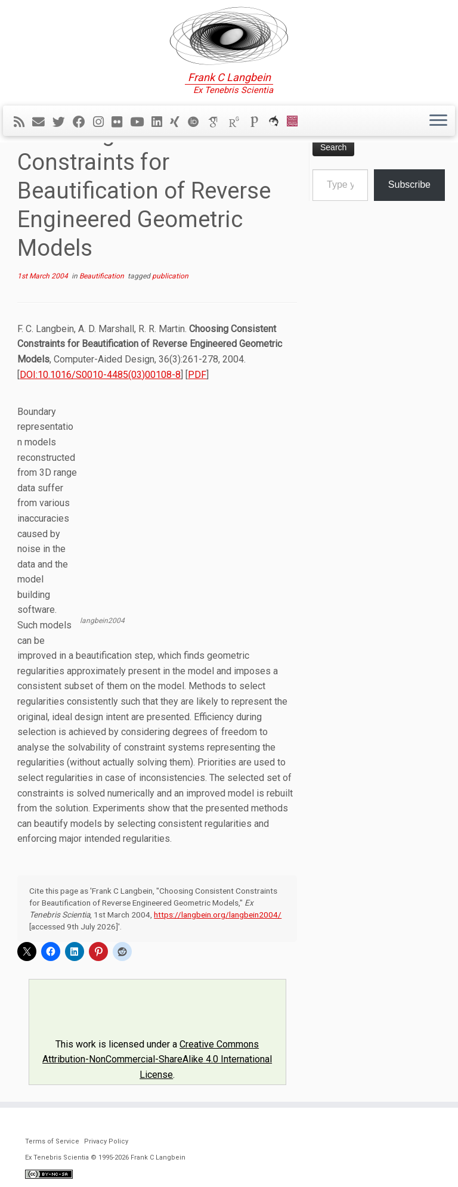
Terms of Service (52, 1141)
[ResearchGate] (238, 122)
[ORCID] (197, 122)
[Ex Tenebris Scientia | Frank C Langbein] (229, 36)
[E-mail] (42, 122)
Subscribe (409, 184)
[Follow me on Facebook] (83, 122)
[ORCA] (277, 122)
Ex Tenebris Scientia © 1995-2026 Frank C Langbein (105, 1157)
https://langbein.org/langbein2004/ (217, 914)
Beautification (102, 276)
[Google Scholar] (218, 122)
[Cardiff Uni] (296, 122)
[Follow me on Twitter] (62, 122)
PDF (197, 374)
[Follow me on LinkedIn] (160, 122)
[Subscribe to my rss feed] (23, 122)
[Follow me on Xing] (178, 122)
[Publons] (258, 122)
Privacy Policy (106, 1141)
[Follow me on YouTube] (140, 122)
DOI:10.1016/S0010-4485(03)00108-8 (100, 374)
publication (170, 276)
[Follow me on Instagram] (102, 122)
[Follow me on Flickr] (121, 122)
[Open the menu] (438, 121)
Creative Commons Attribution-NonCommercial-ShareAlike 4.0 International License (157, 1059)
